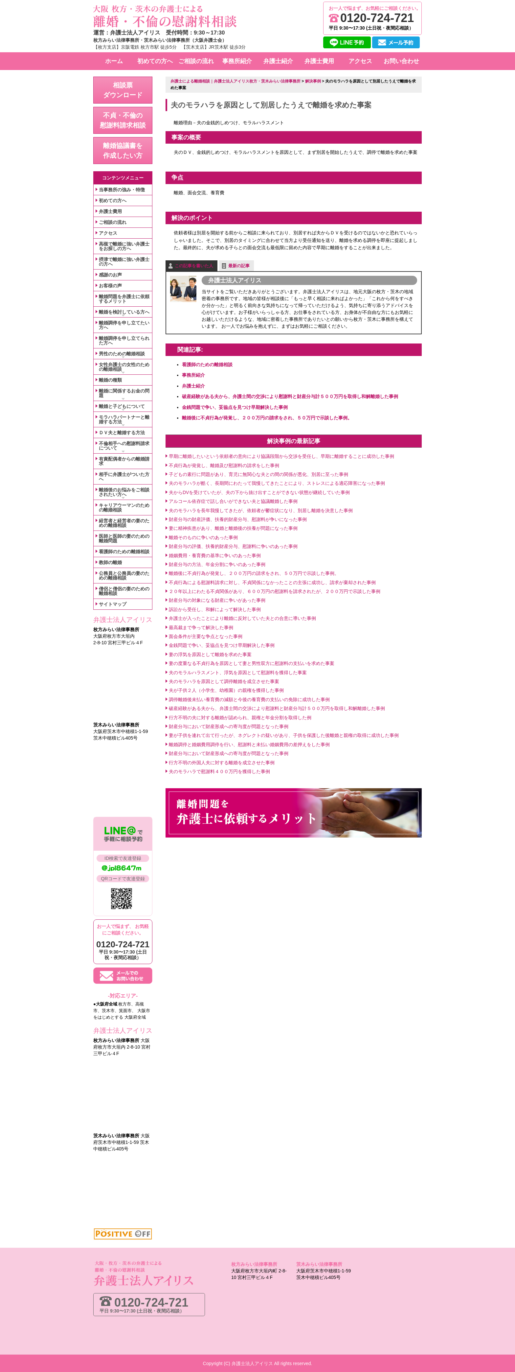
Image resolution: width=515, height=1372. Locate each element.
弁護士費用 (110, 211)
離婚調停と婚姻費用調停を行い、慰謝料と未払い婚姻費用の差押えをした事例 (249, 744)
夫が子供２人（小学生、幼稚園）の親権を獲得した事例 (226, 690)
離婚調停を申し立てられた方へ (124, 340)
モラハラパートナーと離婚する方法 (124, 419)
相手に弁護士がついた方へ (124, 477)
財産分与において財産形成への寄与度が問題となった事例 (228, 726)
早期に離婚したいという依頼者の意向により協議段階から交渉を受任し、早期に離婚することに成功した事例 (281, 456)
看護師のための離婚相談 (207, 364)
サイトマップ (112, 604)
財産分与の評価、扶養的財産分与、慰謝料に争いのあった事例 (233, 546)
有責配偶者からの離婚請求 (124, 461)
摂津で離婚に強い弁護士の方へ (124, 262)
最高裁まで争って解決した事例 (201, 627)
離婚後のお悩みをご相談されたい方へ (124, 492)
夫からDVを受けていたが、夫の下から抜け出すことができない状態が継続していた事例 (259, 492)
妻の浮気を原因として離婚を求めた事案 (210, 654)
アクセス (108, 233)
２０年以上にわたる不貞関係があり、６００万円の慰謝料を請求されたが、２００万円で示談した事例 (274, 591)
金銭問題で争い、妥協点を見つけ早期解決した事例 (235, 407)
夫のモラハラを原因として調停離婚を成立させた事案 (224, 681)
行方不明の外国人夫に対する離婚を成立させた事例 (222, 762)
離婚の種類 (110, 380)
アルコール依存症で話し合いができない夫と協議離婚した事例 (233, 501)
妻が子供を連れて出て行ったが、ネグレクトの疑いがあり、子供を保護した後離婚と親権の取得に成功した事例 (284, 735)
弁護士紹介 (193, 385)
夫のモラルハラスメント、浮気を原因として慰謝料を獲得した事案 (238, 672)
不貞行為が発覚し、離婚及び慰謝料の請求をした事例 (224, 465)
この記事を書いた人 (194, 265)
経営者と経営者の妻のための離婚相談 (124, 523)
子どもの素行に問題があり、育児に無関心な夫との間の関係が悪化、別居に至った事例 (258, 474)
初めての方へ (112, 200)
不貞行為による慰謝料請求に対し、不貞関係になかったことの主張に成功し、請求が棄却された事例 (272, 582)
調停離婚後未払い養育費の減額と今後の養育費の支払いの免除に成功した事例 (249, 699)
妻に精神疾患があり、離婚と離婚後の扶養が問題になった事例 (233, 528)
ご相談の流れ (112, 222)
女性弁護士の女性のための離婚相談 (124, 367)
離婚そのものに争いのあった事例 (203, 537)
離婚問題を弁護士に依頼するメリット (124, 299)
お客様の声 (110, 285)
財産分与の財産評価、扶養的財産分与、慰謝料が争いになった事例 (238, 519)
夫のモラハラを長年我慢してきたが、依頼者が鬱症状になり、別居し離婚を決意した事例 (261, 510)
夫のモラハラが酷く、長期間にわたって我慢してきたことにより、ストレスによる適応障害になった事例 (277, 482)
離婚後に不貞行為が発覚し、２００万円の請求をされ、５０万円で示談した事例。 (267, 417)
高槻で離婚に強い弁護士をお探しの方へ (124, 246)
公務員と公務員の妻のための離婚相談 (124, 575)
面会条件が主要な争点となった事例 (205, 636)
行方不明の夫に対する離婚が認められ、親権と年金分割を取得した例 (240, 717)
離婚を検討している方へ (124, 312)
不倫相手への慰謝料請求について (124, 446)
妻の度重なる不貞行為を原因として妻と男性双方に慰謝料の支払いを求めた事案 (251, 663)
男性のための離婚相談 (122, 353)
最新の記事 (239, 265)
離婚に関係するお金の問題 (124, 393)
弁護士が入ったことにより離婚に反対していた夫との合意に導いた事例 (242, 618)
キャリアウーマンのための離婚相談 (124, 507)
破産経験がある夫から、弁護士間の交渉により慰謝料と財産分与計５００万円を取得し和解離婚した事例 (290, 396)
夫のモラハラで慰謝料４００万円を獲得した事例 (219, 771)
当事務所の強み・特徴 (122, 189)
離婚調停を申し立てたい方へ (124, 325)
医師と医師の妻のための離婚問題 (124, 538)
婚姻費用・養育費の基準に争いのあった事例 (215, 555)
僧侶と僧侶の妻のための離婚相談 (124, 591)
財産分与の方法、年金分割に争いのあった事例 (217, 564)
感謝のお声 (110, 274)
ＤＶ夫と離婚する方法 (122, 432)
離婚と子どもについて (122, 406)
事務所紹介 (193, 375)
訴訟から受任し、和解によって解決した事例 (215, 609)
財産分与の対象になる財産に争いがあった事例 (217, 600)
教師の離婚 (110, 562)
